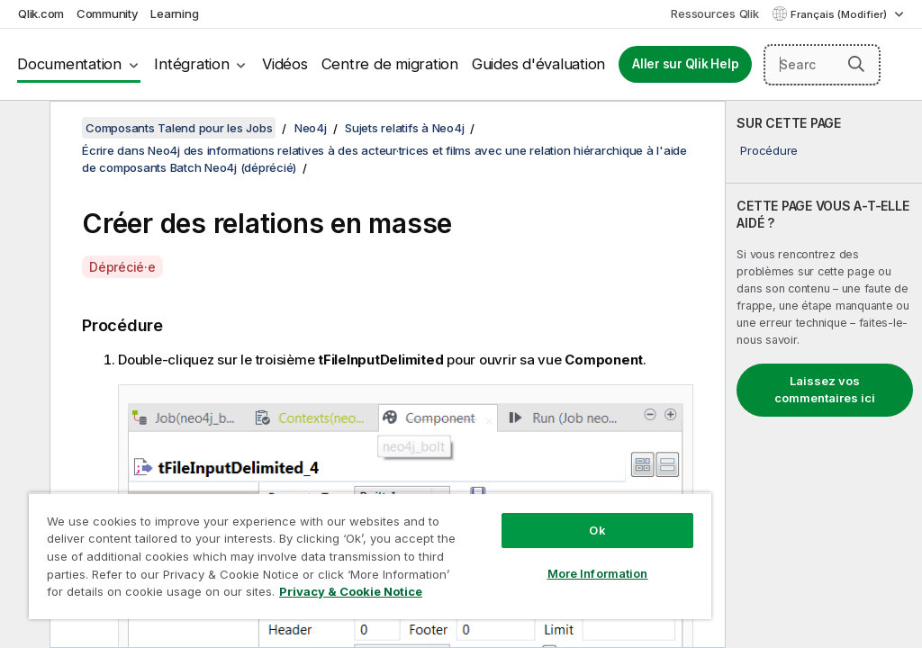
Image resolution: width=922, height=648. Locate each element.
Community (108, 13)
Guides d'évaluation (538, 64)
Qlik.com (41, 13)
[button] (856, 64)
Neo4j (310, 128)
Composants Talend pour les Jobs (179, 128)
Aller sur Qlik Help (685, 64)
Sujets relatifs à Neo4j (404, 128)
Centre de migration (389, 64)
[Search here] (822, 65)
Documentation (69, 64)
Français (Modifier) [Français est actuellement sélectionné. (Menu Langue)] (840, 14)
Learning (174, 13)
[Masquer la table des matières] (22, 128)
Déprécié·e (122, 266)
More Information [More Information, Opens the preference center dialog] (597, 573)
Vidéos (285, 64)
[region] (370, 555)
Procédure (769, 150)
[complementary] (824, 374)
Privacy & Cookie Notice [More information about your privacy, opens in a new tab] (350, 591)
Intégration (191, 64)
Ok (597, 530)
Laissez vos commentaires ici (824, 390)
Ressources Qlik (714, 13)
